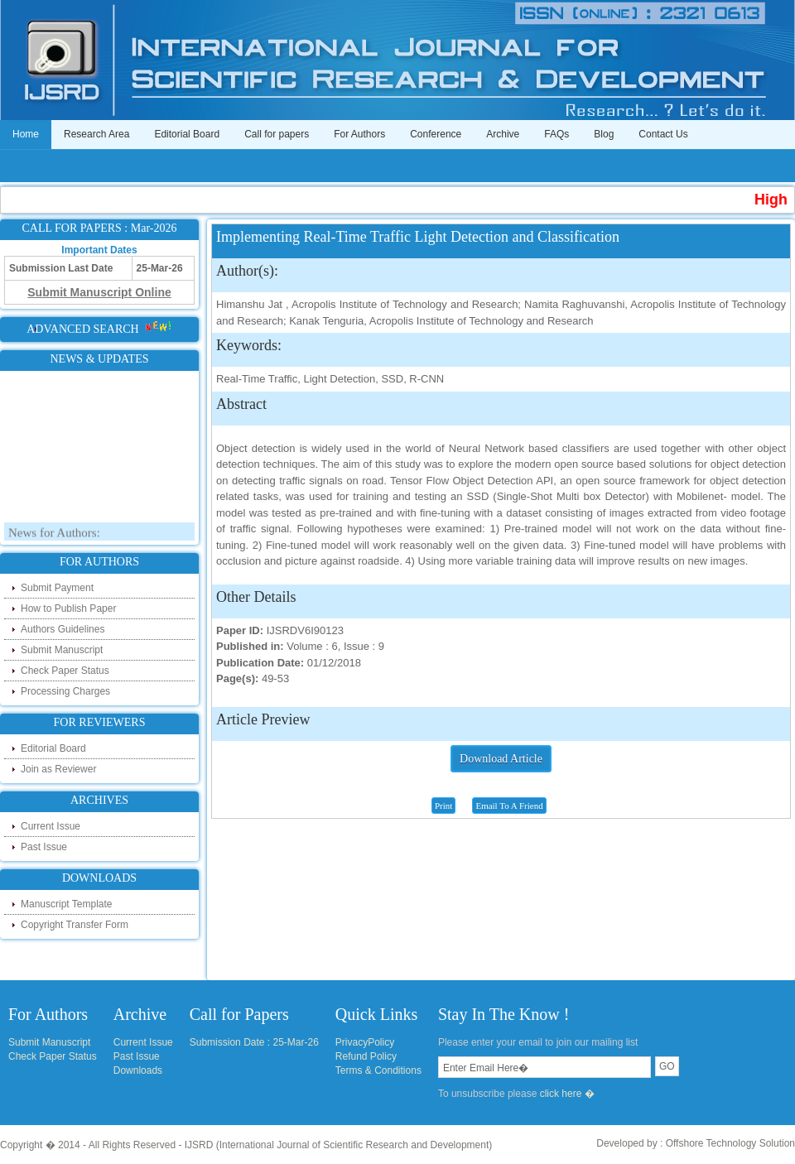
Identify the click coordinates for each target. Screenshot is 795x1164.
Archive (502, 134)
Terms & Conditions (378, 1070)
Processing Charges (65, 691)
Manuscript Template (67, 904)
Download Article (501, 759)
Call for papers (276, 134)
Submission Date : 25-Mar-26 (254, 1042)
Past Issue (44, 847)
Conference (435, 134)
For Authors (359, 134)
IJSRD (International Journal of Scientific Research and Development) (339, 1145)
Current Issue (50, 826)
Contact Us (662, 134)
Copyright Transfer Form (74, 925)
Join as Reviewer (58, 769)
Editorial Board (186, 134)
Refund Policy (366, 1056)
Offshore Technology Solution (730, 1143)
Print (443, 805)
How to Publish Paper (68, 608)
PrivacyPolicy (364, 1042)
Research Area (96, 134)
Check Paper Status (65, 670)
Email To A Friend (508, 805)
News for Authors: (54, 535)
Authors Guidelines (62, 629)
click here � (567, 1093)
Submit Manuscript (62, 650)
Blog (604, 134)
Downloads (137, 1070)
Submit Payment (57, 588)
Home (25, 134)
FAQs (556, 134)
